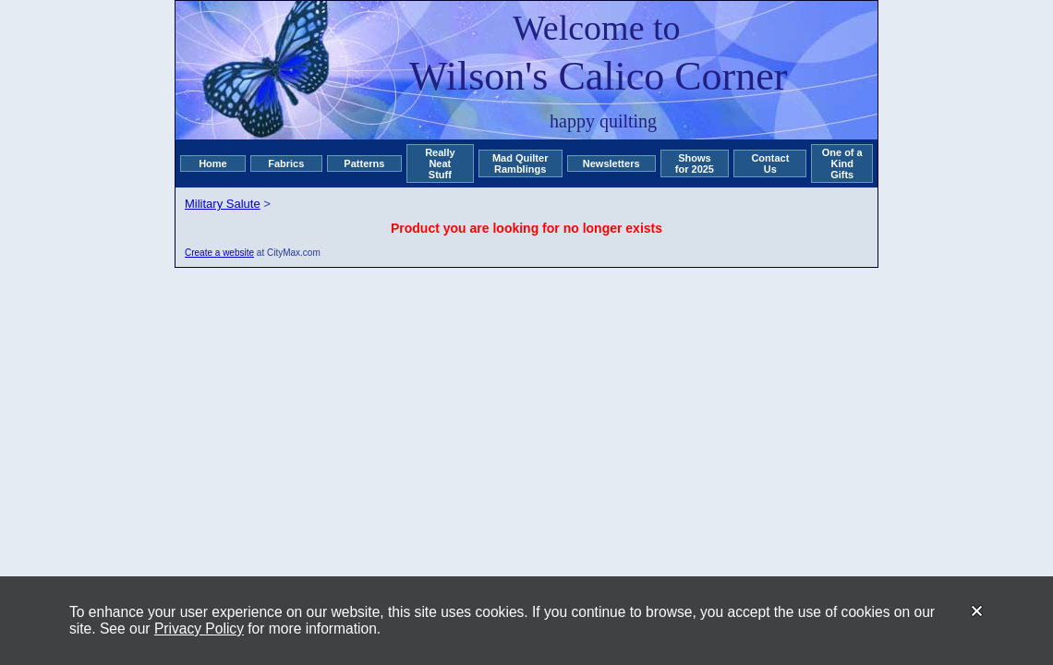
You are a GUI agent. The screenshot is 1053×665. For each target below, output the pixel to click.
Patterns (364, 163)
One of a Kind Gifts (842, 163)
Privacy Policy (199, 628)
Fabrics (286, 163)
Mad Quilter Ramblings (520, 163)
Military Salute (222, 204)
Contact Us (770, 163)
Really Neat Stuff (439, 163)
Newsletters (611, 163)
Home (213, 163)
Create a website (219, 253)
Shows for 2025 (694, 163)
